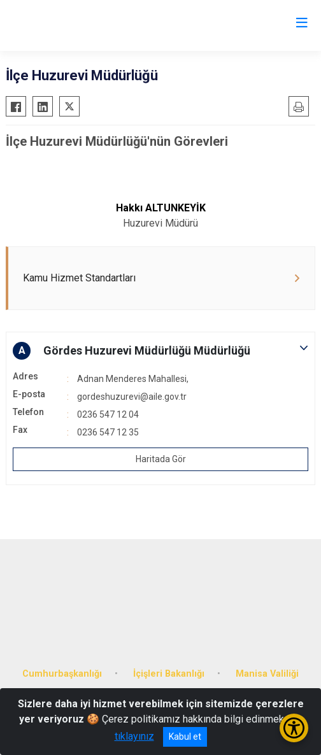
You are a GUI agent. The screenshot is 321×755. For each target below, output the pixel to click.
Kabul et (185, 736)
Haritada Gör (161, 459)
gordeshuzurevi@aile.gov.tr (132, 397)
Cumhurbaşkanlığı (62, 673)
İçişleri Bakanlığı (168, 673)
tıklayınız (134, 736)
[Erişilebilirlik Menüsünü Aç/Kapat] (294, 728)
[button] (160, 351)
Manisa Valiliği (267, 673)
